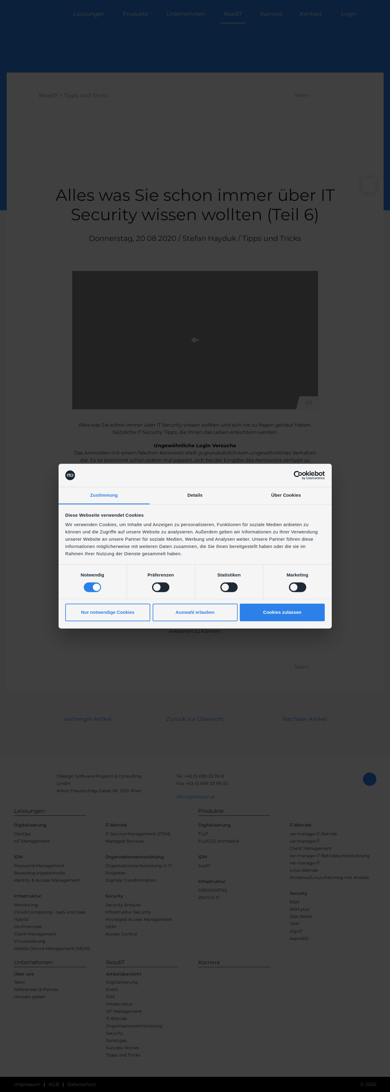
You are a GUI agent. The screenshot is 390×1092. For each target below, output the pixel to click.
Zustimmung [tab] (104, 495)
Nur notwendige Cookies (107, 612)
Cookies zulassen (282, 612)
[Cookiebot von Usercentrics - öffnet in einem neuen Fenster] (298, 475)
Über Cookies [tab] (286, 495)
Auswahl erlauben (194, 612)
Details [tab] (195, 495)
